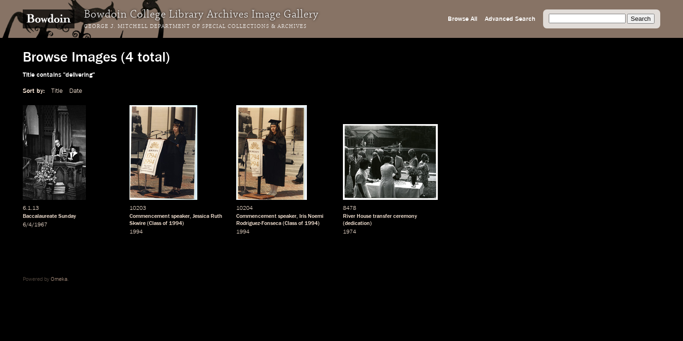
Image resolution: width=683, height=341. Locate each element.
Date (75, 91)
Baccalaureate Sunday (49, 216)
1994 (175, 223)
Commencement (149, 216)
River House (357, 216)
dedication (357, 223)
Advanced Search (510, 19)
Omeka (59, 279)
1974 (349, 232)
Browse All (462, 19)
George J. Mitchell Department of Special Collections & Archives (195, 26)
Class (155, 223)
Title (57, 91)
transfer (382, 216)
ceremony (405, 216)
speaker (180, 216)
